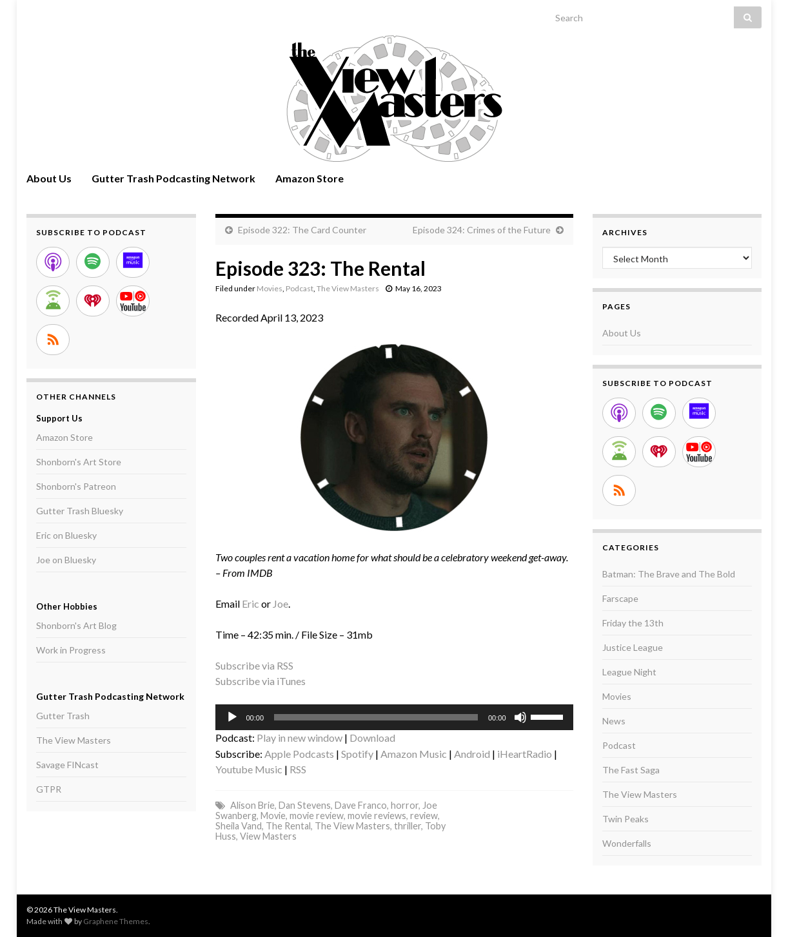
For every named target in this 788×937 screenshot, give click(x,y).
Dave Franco (361, 805)
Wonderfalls (626, 843)
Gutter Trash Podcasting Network (173, 178)
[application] (394, 717)
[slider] (376, 717)
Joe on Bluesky (66, 559)
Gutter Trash (63, 715)
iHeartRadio (524, 754)
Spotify (357, 754)
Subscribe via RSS (254, 665)
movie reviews (377, 815)
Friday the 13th (633, 622)
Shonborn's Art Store (78, 461)
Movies (269, 288)
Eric (250, 603)
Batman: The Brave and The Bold (668, 573)
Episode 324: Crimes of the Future (482, 229)
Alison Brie (252, 805)
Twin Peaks (625, 818)
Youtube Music (248, 769)
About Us (49, 178)
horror (405, 805)
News (613, 720)
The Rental (288, 825)
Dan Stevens (305, 805)
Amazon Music (413, 754)
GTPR (48, 789)
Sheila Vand (238, 825)
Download (372, 737)
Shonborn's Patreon (76, 486)
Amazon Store (309, 178)
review (424, 815)
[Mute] (520, 717)
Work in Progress (71, 649)
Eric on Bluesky (66, 535)
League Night (629, 671)
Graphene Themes (115, 921)
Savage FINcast (67, 764)
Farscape (620, 598)
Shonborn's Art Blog (76, 625)
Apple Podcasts (299, 754)
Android (472, 754)
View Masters (268, 836)
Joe (280, 603)
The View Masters (348, 288)
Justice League (632, 647)
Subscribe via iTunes (260, 681)
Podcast (299, 288)
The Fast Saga (631, 769)
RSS (298, 769)
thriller (407, 825)
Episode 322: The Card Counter (302, 229)
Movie (273, 815)
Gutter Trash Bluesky (79, 510)
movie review (317, 815)
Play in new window (299, 737)
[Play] (232, 717)
